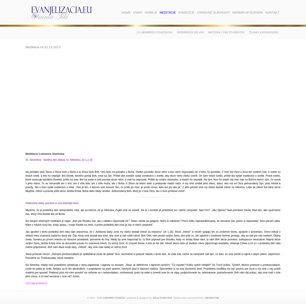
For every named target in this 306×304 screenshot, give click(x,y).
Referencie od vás (190, 32)
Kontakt (272, 12)
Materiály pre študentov (226, 32)
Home (126, 12)
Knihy (137, 12)
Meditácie (168, 12)
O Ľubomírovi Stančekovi (155, 32)
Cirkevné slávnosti (213, 12)
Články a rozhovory (264, 32)
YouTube (30, 283)
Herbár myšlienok (247, 12)
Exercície (186, 12)
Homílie (151, 12)
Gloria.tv (42, 283)
